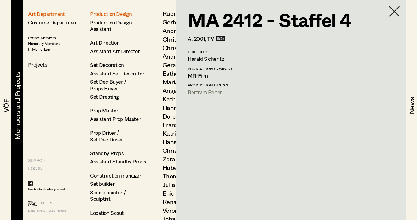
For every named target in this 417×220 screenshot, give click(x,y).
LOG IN (35, 168)
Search (36, 160)
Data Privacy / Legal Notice (47, 211)
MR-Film (198, 76)
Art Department (46, 14)
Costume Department (53, 22)
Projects (37, 65)
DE (43, 202)
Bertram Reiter (205, 92)
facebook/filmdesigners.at (46, 188)
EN (49, 202)
